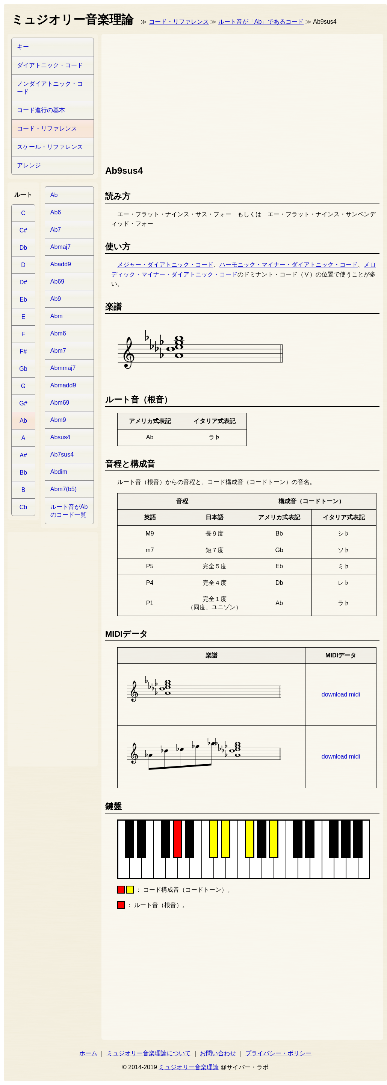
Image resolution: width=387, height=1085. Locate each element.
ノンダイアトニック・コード (50, 87)
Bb (23, 472)
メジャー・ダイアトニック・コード (165, 264)
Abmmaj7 (63, 368)
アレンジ (29, 165)
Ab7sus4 (62, 454)
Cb (23, 507)
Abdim (58, 472)
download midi (341, 694)
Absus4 (60, 437)
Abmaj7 (60, 247)
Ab (23, 420)
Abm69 (60, 402)
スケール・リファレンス (50, 147)
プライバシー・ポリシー (278, 1053)
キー (23, 47)
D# (23, 282)
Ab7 (55, 229)
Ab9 (55, 299)
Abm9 (58, 420)
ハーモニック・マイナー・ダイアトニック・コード (288, 264)
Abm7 (58, 351)
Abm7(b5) (63, 489)
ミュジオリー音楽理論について (149, 1053)
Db (23, 247)
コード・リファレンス (179, 21)
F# (23, 351)
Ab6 (55, 212)
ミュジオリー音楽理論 (189, 1067)
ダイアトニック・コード (50, 65)
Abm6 (58, 333)
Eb (23, 299)
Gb (23, 369)
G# (23, 403)
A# (23, 455)
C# (23, 230)
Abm (56, 316)
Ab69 (57, 281)
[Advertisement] (189, 97)
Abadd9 (60, 264)
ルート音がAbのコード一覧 (69, 511)
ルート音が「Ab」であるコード (261, 21)
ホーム (88, 1053)
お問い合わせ (218, 1053)
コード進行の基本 (41, 110)
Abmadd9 (63, 385)
